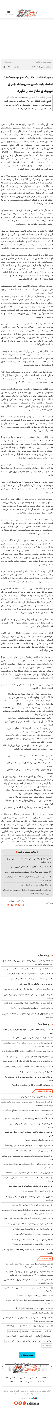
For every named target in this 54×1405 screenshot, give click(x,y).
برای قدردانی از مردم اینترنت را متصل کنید (34, 1071)
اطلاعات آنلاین (27, 13)
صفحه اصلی (47, 62)
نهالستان (38, 1336)
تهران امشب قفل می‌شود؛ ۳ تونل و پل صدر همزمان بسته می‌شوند (29, 1198)
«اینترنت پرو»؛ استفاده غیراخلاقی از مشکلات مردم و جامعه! (27, 1145)
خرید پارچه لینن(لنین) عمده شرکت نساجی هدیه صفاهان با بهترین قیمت (28, 1289)
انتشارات (29, 1381)
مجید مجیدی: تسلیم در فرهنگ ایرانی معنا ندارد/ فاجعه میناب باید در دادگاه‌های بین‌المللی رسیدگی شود (27, 1212)
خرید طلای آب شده (25, 1336)
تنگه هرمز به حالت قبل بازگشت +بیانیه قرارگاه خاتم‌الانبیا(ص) (26, 1051)
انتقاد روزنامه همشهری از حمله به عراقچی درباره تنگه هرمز (27, 1066)
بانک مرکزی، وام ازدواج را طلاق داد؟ (34, 884)
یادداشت (41, 1381)
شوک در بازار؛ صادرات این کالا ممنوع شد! (34, 984)
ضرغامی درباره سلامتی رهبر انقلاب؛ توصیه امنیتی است (29, 1186)
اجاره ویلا (25, 1331)
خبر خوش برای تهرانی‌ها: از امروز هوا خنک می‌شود (31, 1204)
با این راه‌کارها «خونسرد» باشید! (37, 1140)
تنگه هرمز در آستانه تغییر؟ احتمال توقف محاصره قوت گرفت (27, 1003)
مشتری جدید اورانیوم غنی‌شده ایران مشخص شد (31, 1037)
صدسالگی (33, 1377)
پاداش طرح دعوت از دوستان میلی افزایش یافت (32, 1308)
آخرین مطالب (43, 1091)
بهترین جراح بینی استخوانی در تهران (17, 1340)
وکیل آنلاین (47, 1331)
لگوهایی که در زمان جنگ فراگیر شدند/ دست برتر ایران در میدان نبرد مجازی (28, 878)
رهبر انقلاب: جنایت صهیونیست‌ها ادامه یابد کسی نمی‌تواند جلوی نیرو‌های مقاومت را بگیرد (28, 84)
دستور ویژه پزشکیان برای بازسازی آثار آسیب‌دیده (32, 1234)
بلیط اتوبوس (46, 1345)
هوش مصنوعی (36, 1331)
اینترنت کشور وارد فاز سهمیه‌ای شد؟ (36, 1191)
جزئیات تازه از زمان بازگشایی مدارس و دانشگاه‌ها (31, 1229)
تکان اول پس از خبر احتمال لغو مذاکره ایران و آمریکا (30, 1008)
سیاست (38, 62)
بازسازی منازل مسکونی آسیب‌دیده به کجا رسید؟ (31, 1244)
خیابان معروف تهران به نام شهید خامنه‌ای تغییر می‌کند (29, 973)
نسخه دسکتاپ (27, 1355)
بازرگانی (45, 1258)
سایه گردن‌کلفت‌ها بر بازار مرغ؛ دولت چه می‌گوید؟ (31, 1085)
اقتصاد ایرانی (11, 1336)
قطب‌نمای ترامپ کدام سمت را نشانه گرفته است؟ (31, 1239)
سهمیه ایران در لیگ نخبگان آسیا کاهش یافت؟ (32, 1150)
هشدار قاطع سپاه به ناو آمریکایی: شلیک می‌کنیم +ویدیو (26, 872)
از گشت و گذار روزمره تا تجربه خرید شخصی (33, 1295)
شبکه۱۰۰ (45, 1377)
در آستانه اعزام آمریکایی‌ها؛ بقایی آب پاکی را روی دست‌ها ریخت (26, 989)
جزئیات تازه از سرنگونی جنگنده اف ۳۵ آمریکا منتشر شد (29, 978)
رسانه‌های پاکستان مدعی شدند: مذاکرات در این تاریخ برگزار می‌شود (28, 996)
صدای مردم (10, 1377)
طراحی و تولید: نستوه (27, 1398)
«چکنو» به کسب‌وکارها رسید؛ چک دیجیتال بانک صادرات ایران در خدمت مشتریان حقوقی (28, 1319)
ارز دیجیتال (36, 1340)
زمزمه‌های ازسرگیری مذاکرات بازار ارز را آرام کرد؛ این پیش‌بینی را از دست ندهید (27, 1166)
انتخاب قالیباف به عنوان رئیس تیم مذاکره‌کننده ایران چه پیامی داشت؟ (27, 1251)
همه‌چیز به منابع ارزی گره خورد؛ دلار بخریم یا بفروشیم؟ (27, 866)
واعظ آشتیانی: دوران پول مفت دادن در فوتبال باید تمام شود (27, 1118)
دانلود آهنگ (47, 1336)
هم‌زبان (22, 1377)
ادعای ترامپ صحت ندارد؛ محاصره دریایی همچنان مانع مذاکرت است (27, 1157)
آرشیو (20, 1381)
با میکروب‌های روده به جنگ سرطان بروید (34, 1096)
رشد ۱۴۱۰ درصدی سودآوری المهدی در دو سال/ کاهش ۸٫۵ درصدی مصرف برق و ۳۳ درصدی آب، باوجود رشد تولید (29, 1273)
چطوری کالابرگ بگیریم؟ (41, 1312)
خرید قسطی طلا (14, 1331)
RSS (11, 1381)
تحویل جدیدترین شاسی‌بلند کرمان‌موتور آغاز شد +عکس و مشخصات (29, 1302)
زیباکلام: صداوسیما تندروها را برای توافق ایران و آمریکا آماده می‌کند (29, 1125)
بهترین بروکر (47, 1340)
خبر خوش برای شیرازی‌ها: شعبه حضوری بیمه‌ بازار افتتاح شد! (26, 1325)
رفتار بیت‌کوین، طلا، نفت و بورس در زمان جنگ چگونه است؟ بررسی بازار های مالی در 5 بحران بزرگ (28, 1265)
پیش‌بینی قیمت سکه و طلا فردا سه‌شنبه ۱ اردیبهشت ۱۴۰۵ (28, 1172)
